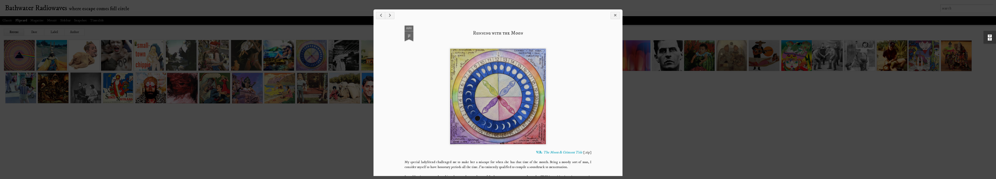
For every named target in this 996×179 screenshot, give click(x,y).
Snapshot (80, 20)
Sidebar (65, 20)
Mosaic (52, 20)
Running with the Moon (498, 33)
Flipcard (21, 20)
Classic (7, 20)
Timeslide (97, 20)
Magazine (37, 20)
